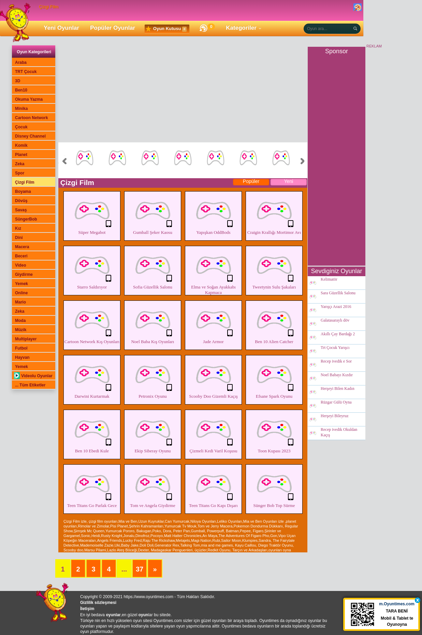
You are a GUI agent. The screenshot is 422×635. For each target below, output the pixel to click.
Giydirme (24, 274)
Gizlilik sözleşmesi (98, 602)
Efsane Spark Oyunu (274, 377)
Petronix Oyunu (153, 377)
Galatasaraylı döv (335, 320)
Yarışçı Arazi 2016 (336, 307)
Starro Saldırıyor (92, 268)
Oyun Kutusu (166, 29)
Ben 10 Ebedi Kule (92, 432)
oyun (143, 614)
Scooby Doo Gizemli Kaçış (213, 377)
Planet (21, 154)
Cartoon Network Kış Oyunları (92, 323)
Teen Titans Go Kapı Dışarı (213, 487)
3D (17, 81)
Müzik (20, 329)
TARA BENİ (398, 612)
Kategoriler (241, 28)
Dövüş (21, 200)
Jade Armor (213, 323)
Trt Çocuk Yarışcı (335, 347)
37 (139, 569)
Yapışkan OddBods (213, 214)
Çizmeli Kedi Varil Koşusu (213, 432)
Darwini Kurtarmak (92, 377)
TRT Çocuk (26, 71)
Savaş (21, 210)
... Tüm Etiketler (30, 385)
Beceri (21, 256)
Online (21, 293)
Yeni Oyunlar (61, 28)
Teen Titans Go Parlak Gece (92, 487)
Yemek (21, 283)
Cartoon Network (31, 117)
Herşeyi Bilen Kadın (337, 388)
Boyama (23, 191)
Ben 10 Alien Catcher (274, 323)
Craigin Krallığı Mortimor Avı (274, 214)
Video (20, 265)
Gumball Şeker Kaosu (153, 214)
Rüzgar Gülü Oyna (336, 402)
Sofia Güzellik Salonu (153, 268)
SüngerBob (26, 219)
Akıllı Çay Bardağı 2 (338, 334)
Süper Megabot (92, 214)
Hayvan (22, 357)
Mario (20, 302)
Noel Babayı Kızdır (337, 375)
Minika (21, 108)
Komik (21, 145)
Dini (19, 237)
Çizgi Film (24, 182)
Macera (22, 246)
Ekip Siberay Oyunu (153, 432)
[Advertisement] (182, 94)
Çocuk (21, 127)
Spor (19, 173)
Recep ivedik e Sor (336, 361)
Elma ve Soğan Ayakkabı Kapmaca (213, 271)
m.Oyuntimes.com (398, 605)
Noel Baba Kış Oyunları (153, 323)
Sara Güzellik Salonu (338, 293)
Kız (18, 228)
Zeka (19, 163)
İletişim (87, 608)
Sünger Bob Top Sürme (274, 487)
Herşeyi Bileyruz (335, 416)
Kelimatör (329, 279)
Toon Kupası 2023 (274, 432)
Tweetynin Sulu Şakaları (274, 268)
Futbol (21, 348)
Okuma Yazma (29, 99)
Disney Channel (30, 136)
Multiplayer (26, 339)
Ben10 (21, 90)
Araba (21, 62)
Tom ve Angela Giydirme (153, 487)
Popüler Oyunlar (112, 28)
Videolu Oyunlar (33, 376)
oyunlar (113, 614)
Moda (20, 320)
